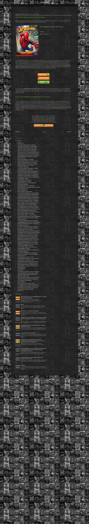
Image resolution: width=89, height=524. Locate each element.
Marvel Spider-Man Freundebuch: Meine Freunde (31, 18)
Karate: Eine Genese (24, 273)
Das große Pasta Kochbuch (25, 330)
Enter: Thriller (22, 360)
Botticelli (24, 412)
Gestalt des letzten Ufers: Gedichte (26, 208)
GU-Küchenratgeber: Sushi (25, 219)
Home (44, 6)
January (21, 393)
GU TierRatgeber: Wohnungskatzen (27, 377)
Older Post (66, 133)
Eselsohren (25, 507)
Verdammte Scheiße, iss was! (25, 370)
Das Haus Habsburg (23, 378)
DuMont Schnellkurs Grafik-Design (26, 207)
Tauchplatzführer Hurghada (25, 205)
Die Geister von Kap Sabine (25, 185)
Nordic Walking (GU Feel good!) (26, 326)
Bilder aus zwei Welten (24, 221)
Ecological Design (23, 359)
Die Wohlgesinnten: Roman (25, 284)
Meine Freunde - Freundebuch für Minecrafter (26, 422)
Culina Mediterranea (23, 357)
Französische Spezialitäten (25, 212)
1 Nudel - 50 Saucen (24, 170)
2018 (20, 142)
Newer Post (20, 133)
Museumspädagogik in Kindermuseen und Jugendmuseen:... (24, 279)
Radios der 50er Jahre (24, 337)
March (21, 143)
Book (21, 14)
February (22, 144)
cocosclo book (44, 2)
